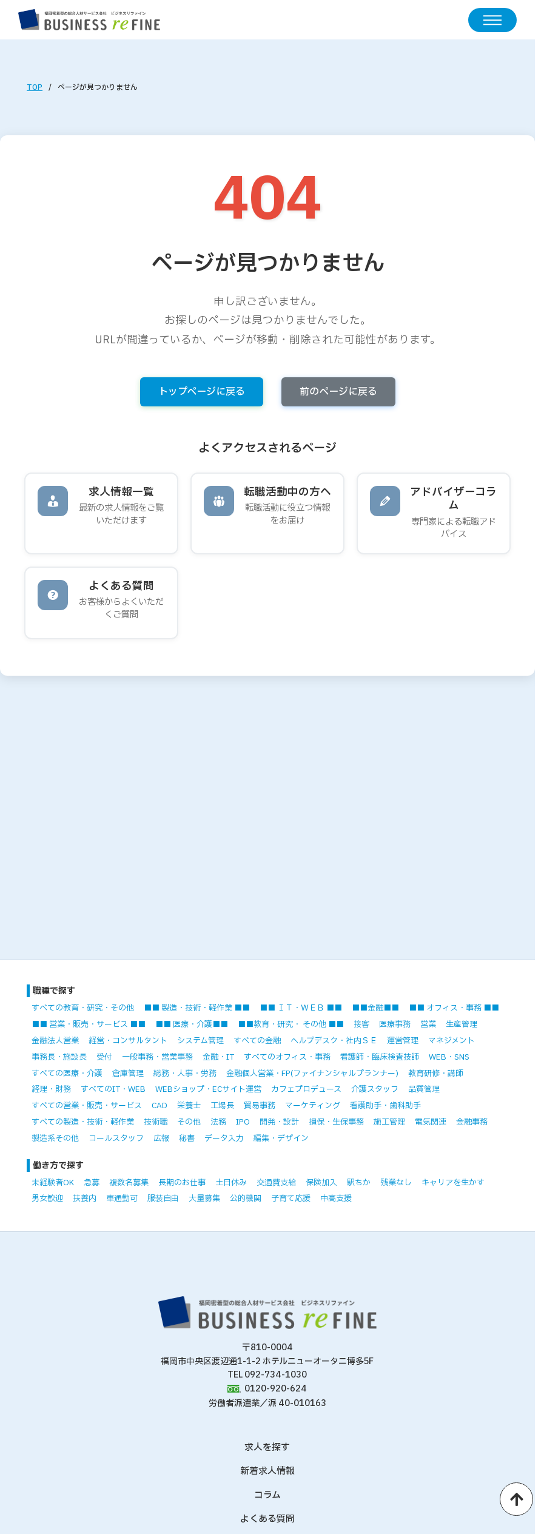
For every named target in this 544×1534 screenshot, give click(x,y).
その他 (189, 1122)
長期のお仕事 (182, 1183)
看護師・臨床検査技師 (379, 1057)
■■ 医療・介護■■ (191, 1024)
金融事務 (472, 1122)
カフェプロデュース (306, 1089)
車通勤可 (122, 1199)
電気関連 (430, 1122)
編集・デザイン (281, 1138)
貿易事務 (259, 1106)
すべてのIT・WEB (113, 1089)
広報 (161, 1138)
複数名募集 (129, 1183)
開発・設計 (279, 1122)
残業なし (396, 1183)
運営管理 (402, 1041)
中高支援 (336, 1199)
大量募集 (204, 1199)
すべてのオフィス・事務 (287, 1057)
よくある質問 (267, 1519)
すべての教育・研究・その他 (83, 1008)
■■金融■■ (375, 1008)
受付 (104, 1057)
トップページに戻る (201, 392)
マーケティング (312, 1106)
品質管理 (424, 1089)
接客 (361, 1024)
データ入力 (224, 1138)
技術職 (155, 1122)
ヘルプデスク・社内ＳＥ (333, 1041)
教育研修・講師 (435, 1074)
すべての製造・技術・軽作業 (83, 1122)
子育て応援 (291, 1199)
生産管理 (461, 1024)
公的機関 (245, 1199)
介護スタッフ (374, 1089)
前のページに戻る (338, 392)
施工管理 (389, 1122)
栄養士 (189, 1106)
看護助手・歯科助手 (385, 1106)
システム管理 (200, 1041)
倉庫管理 (128, 1074)
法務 (218, 1122)
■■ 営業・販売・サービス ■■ (89, 1024)
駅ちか (359, 1183)
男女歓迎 (47, 1199)
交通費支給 (276, 1183)
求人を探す (267, 1448)
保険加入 (321, 1183)
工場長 (222, 1106)
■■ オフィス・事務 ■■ (454, 1008)
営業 (428, 1024)
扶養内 (84, 1199)
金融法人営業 (55, 1041)
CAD (159, 1106)
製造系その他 (55, 1138)
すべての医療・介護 (67, 1074)
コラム (267, 1495)
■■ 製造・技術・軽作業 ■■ (197, 1008)
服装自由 (163, 1199)
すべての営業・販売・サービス (87, 1106)
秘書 (187, 1138)
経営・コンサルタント (128, 1041)
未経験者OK (53, 1183)
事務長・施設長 (59, 1057)
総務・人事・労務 (185, 1074)
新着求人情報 (267, 1471)
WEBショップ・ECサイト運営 (208, 1089)
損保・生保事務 (336, 1122)
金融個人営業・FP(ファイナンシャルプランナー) (312, 1074)
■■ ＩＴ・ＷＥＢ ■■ (301, 1008)
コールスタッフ (116, 1138)
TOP (34, 87)
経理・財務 (51, 1089)
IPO (243, 1122)
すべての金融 (257, 1041)
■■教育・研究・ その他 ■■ (291, 1024)
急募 (91, 1183)
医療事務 (395, 1024)
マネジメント (451, 1041)
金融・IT (218, 1057)
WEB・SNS (449, 1057)
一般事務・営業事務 (157, 1057)
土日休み (231, 1183)
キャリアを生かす (453, 1183)
